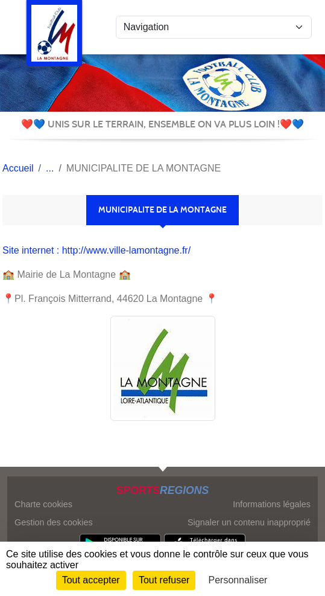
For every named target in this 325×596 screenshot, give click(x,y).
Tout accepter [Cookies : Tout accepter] (91, 580)
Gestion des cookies (53, 522)
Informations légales (272, 504)
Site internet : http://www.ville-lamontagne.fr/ (96, 250)
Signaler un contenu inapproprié (249, 522)
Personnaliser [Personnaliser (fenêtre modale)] (238, 580)
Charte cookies (43, 504)
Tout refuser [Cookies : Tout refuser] (164, 580)
